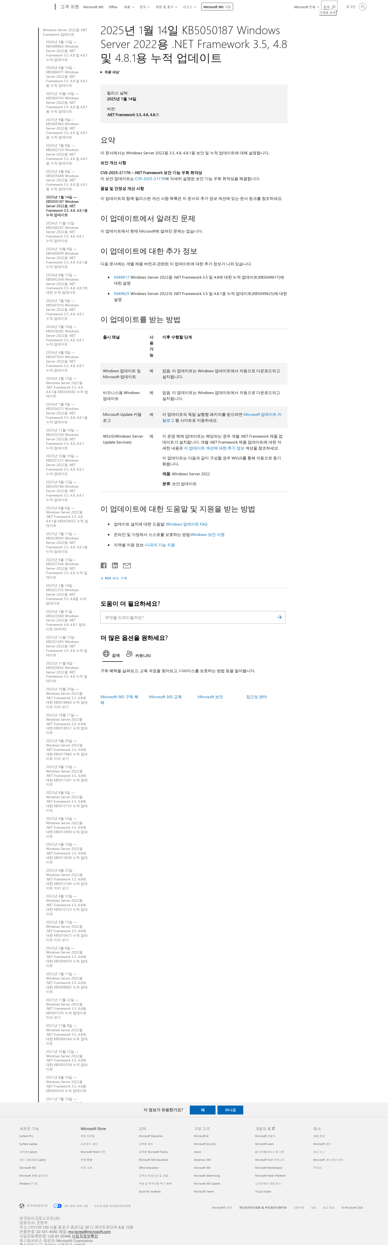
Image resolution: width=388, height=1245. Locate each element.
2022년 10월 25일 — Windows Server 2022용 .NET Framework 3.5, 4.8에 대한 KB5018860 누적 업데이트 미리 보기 (67, 698)
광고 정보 (329, 1207)
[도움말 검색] (329, 6)
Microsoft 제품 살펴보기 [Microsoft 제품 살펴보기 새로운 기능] (33, 1175)
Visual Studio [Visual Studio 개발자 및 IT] (263, 1191)
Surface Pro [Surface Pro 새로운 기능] (26, 1136)
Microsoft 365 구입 (217, 7)
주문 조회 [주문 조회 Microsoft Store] (86, 1167)
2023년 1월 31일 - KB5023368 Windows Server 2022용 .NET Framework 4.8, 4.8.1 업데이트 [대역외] (66, 620)
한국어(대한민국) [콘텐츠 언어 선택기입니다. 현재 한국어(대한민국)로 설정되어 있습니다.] (37, 1205)
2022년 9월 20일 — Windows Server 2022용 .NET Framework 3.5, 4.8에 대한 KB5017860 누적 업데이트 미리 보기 (67, 750)
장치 (143, 7)
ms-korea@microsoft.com (89, 1231)
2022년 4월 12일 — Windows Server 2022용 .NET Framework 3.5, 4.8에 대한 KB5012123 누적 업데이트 (67, 905)
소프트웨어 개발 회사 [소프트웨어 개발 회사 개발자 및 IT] (268, 1183)
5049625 (121, 293)
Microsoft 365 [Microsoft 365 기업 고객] (202, 1167)
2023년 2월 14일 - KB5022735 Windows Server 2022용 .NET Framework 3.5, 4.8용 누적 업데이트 (66, 594)
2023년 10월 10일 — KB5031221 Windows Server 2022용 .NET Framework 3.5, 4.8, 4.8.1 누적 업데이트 (65, 465)
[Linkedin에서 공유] (113, 564)
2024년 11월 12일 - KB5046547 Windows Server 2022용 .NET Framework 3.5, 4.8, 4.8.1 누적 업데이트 (65, 232)
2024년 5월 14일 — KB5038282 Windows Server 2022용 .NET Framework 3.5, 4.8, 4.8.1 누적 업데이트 (65, 335)
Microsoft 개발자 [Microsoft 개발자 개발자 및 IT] (265, 1136)
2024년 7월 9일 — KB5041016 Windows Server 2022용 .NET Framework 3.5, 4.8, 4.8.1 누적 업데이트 (65, 309)
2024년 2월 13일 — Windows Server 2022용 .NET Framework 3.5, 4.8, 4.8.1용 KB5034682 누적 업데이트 (67, 387)
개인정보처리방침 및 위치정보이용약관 (263, 1207)
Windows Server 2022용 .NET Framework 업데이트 (65, 32)
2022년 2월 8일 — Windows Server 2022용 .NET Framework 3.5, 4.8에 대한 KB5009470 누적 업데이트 (67, 957)
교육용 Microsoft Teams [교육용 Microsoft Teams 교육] (153, 1152)
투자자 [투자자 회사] (317, 1167)
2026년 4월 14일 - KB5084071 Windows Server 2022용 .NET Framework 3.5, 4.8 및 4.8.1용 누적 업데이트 (67, 76)
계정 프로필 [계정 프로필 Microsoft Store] (88, 1136)
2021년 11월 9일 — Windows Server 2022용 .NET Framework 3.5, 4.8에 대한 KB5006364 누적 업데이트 (67, 1034)
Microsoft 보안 (210, 696)
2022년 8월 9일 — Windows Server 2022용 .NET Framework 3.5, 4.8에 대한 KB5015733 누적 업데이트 (67, 801)
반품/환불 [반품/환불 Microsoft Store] (87, 1160)
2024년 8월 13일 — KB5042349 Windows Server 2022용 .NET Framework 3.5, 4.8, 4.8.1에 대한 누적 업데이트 (67, 284)
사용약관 (298, 1207)
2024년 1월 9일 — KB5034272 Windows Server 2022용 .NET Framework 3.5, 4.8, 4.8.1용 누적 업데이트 (67, 413)
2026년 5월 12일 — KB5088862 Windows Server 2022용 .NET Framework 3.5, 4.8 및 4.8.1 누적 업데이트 (67, 51)
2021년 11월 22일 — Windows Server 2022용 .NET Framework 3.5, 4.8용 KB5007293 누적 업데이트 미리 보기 (66, 1009)
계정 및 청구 (164, 7)
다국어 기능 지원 (160, 544)
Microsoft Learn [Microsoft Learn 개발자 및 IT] (264, 1144)
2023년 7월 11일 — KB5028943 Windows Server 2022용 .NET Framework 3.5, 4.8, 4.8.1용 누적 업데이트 (67, 542)
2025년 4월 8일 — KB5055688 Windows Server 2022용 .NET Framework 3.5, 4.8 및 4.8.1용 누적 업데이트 (67, 180)
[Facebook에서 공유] (103, 564)
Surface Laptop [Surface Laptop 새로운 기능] (28, 1144)
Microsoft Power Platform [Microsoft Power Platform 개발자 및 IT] (270, 1175)
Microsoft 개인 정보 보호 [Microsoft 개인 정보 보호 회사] (328, 1160)
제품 (127, 7)
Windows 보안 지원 (208, 534)
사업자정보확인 (85, 1236)
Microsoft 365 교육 (165, 696)
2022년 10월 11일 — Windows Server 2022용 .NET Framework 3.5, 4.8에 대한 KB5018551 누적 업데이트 (67, 724)
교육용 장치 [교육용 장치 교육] (146, 1144)
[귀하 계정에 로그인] (356, 7)
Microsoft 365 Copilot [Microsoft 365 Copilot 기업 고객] (207, 1183)
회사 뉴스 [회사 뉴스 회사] (319, 1152)
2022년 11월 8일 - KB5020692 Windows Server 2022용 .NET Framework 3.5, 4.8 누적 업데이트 (66, 672)
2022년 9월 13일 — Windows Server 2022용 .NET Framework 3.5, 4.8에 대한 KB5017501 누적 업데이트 (67, 776)
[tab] (112, 655)
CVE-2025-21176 (150, 178)
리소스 (188, 7)
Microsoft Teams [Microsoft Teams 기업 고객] (204, 1191)
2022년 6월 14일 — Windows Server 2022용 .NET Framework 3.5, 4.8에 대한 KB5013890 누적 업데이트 (67, 827)
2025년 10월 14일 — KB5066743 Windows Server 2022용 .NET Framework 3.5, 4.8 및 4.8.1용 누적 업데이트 (67, 102)
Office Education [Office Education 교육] (148, 1167)
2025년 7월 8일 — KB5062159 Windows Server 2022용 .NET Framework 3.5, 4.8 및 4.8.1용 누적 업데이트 (67, 154)
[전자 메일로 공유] (125, 564)
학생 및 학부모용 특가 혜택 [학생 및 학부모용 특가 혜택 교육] (155, 1183)
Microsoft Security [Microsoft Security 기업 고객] (205, 1144)
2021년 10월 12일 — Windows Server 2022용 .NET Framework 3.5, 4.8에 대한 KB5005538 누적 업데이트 (67, 1060)
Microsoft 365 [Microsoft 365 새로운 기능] (27, 1167)
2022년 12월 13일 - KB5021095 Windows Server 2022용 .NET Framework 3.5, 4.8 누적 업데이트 (66, 646)
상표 (313, 1207)
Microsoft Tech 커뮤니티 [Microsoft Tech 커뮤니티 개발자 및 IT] (270, 1160)
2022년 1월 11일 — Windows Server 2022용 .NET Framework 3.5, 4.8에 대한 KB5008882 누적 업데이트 (67, 983)
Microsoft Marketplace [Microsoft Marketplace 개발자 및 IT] (268, 1167)
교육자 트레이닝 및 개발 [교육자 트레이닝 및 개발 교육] (153, 1175)
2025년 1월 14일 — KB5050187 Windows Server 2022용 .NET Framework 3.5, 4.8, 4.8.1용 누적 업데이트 (67, 206)
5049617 (121, 277)
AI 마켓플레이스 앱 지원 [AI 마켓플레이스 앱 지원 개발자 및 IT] (269, 1152)
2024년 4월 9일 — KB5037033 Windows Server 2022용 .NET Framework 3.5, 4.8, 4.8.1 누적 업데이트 (65, 361)
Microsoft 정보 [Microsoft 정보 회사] (322, 1144)
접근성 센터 (256, 696)
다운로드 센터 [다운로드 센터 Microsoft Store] (89, 1144)
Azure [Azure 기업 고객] (197, 1152)
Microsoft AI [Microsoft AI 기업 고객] (201, 1136)
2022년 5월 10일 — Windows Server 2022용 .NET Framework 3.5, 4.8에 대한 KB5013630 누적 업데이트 (67, 853)
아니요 (230, 1109)
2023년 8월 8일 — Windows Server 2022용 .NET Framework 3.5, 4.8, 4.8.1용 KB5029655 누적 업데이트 (67, 517)
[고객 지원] (69, 7)
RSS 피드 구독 (116, 578)
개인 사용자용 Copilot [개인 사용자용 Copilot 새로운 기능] (32, 1160)
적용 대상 (111, 72)
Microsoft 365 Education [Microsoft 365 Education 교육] (153, 1160)
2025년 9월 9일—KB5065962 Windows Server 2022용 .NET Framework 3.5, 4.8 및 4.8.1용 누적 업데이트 (67, 128)
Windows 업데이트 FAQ (186, 524)
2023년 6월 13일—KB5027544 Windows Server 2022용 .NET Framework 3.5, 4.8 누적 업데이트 (66, 568)
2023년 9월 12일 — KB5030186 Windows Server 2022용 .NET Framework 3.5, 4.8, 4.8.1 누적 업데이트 (65, 491)
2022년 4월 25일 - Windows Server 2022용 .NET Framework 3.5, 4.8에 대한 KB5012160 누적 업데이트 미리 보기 (67, 879)
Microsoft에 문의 (222, 1207)
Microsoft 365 (93, 7)
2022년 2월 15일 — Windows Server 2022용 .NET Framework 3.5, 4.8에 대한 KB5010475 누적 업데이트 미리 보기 (67, 931)
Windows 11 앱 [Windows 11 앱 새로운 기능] (28, 1183)
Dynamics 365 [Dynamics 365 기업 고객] (202, 1160)
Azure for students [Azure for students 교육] (150, 1191)
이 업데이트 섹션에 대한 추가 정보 (214, 447)
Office (113, 7)
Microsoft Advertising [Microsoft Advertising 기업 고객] (207, 1175)
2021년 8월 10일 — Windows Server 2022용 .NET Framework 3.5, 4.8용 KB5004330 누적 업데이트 (66, 1084)
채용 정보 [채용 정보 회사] (319, 1136)
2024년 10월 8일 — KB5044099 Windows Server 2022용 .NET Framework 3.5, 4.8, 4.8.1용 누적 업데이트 (67, 258)
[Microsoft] (36, 7)
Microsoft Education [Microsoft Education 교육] (151, 1136)
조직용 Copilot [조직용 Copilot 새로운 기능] (28, 1152)
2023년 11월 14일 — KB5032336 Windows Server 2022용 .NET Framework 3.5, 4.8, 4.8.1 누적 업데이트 (65, 439)
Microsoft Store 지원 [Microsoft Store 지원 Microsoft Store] (93, 1152)
